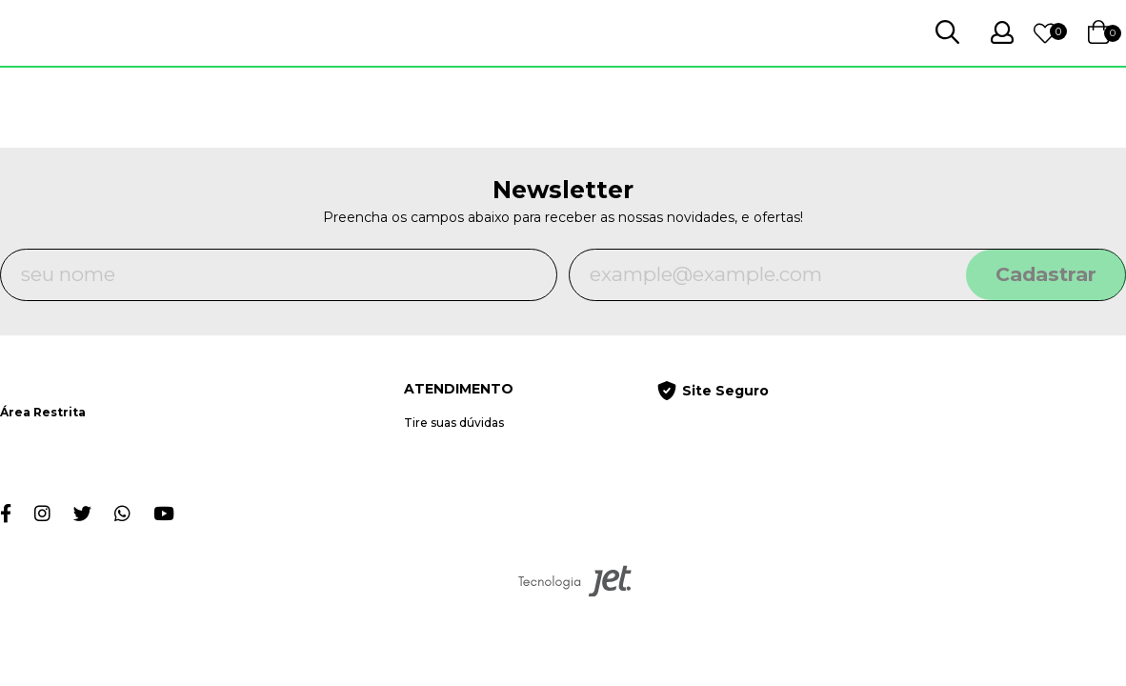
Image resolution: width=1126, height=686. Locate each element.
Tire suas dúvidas (454, 422)
